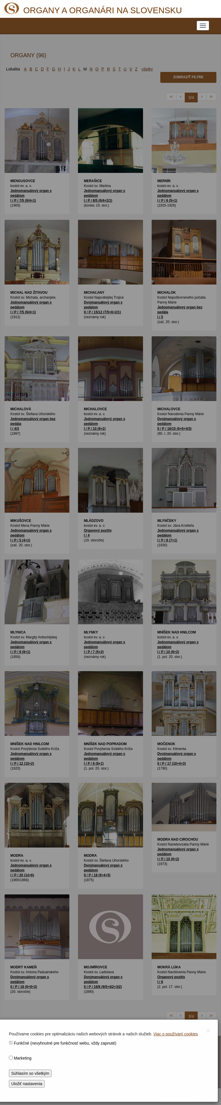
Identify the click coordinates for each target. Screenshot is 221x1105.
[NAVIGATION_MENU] (203, 25)
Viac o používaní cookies (175, 1034)
